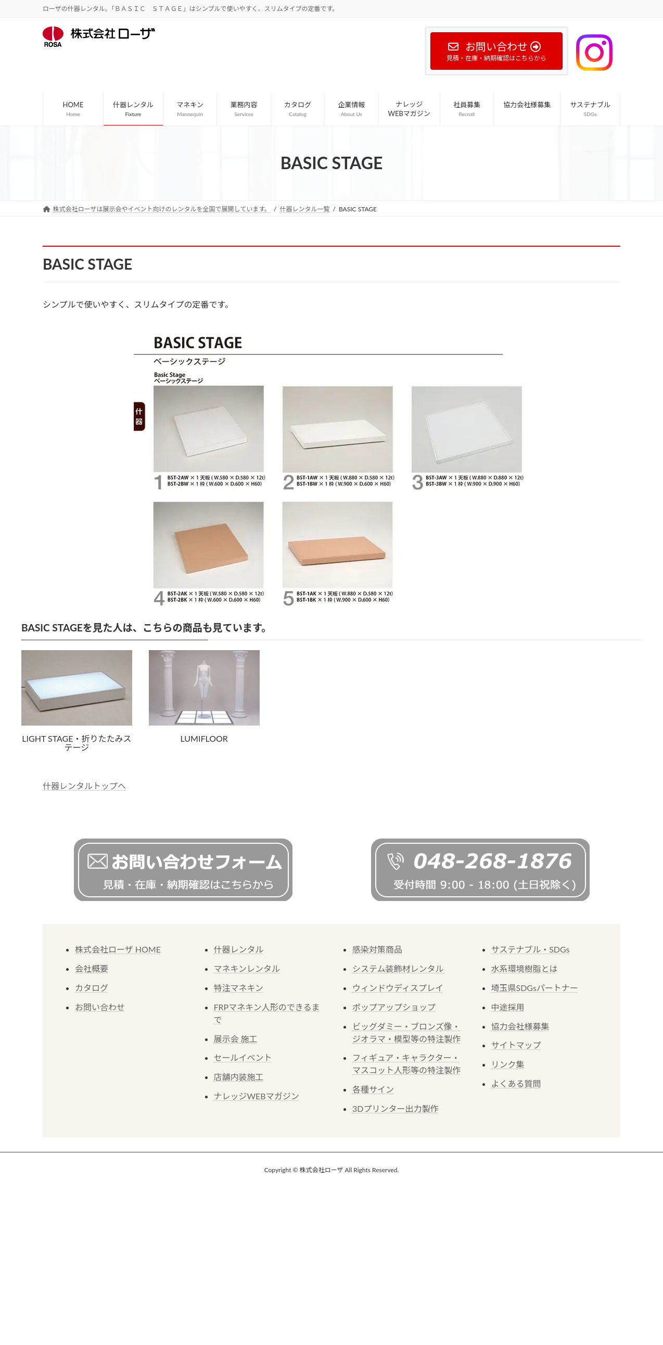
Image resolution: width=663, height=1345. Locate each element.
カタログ (91, 988)
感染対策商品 (377, 949)
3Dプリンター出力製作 (395, 1108)
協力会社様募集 (520, 1026)
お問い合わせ (100, 1007)
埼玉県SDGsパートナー (534, 988)
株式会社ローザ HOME (118, 949)
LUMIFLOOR (204, 738)
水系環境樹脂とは (524, 968)
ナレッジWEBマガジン (256, 1096)
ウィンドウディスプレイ (397, 988)
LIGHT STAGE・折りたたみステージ (76, 743)
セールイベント (243, 1057)
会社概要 (91, 968)
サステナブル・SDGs (530, 949)
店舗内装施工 (239, 1077)
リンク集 (508, 1064)
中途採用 (508, 1007)
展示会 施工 (236, 1039)
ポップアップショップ (394, 1007)
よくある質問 (516, 1083)
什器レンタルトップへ (84, 786)
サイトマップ (516, 1045)
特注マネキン (239, 988)
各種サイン (373, 1089)
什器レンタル (239, 949)
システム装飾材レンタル (398, 968)
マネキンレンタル (247, 968)
